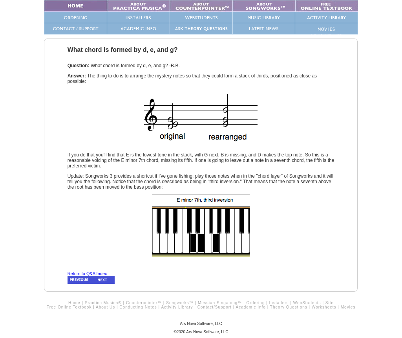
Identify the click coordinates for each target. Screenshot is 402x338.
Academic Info (251, 307)
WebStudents (307, 303)
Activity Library (177, 307)
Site (329, 303)
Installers (279, 303)
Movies (348, 307)
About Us (105, 307)
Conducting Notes (138, 307)
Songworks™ (179, 303)
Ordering (256, 303)
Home (74, 303)
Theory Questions (288, 307)
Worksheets (324, 307)
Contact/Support (214, 307)
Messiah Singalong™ (220, 303)
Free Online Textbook (69, 307)
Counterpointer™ (144, 303)
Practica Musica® (103, 303)
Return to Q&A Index (87, 273)
